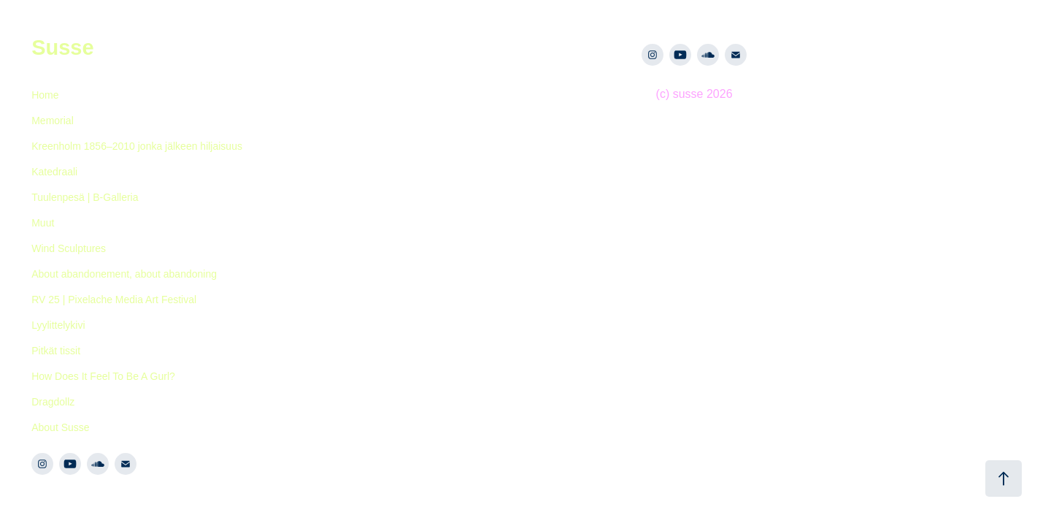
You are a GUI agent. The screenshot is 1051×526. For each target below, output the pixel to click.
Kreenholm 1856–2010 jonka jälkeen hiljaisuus (136, 146)
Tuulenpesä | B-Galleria (84, 197)
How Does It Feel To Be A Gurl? (103, 376)
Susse (62, 47)
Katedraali (54, 172)
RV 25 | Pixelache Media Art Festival (113, 299)
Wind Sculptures (68, 248)
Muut (42, 223)
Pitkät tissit (55, 351)
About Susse (60, 427)
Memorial (52, 120)
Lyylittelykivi (58, 325)
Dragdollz (52, 402)
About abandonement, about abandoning (124, 274)
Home (44, 95)
